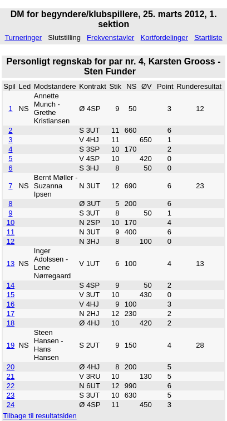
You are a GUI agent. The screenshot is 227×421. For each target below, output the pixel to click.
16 (10, 304)
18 (10, 323)
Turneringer (23, 37)
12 (10, 241)
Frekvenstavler (110, 37)
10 (10, 222)
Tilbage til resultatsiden (39, 416)
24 (10, 404)
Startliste (208, 37)
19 (10, 345)
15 (10, 294)
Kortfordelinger (164, 37)
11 (10, 232)
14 (10, 285)
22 (10, 386)
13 (10, 263)
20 (10, 367)
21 (10, 376)
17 (10, 313)
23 (10, 395)
